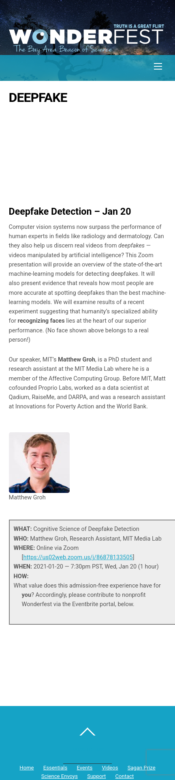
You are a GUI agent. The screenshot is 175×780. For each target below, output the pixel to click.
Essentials (55, 768)
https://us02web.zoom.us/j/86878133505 (77, 557)
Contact (124, 776)
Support (96, 776)
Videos (110, 768)
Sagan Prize (142, 768)
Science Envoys (59, 776)
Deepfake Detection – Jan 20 (70, 211)
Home (26, 768)
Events (85, 768)
